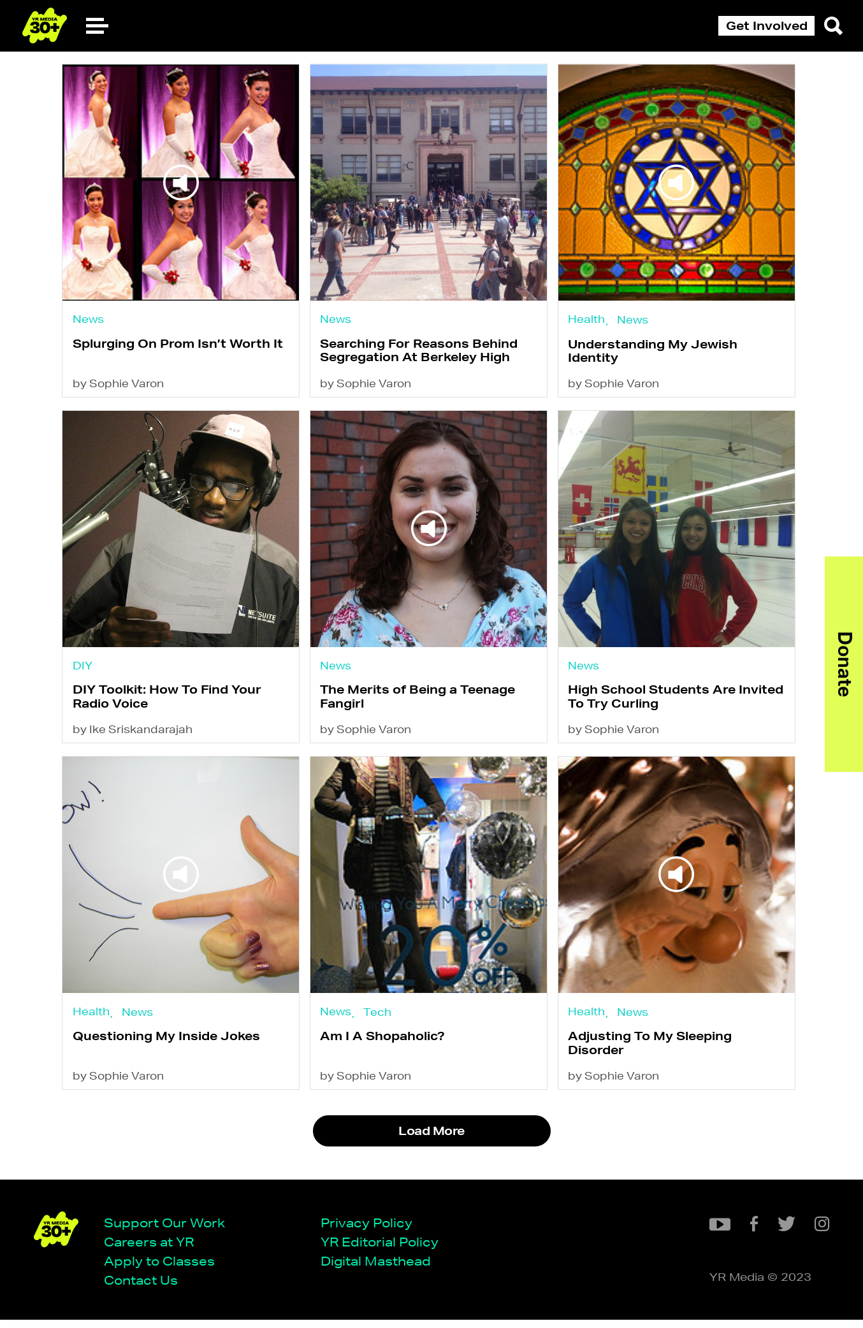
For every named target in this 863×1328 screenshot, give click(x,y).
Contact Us (145, 1287)
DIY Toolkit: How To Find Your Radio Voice (167, 703)
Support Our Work (168, 1229)
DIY (82, 671)
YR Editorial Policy (384, 1248)
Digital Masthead (380, 1268)
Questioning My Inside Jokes (166, 1048)
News (88, 319)
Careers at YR (153, 1248)
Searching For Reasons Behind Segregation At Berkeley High (422, 352)
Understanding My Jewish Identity (659, 352)
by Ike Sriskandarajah (132, 738)
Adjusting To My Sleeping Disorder (656, 1055)
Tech (380, 1022)
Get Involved (767, 25)
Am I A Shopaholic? (385, 1048)
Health (592, 319)
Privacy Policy (371, 1229)
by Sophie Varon (118, 387)
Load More (431, 1145)
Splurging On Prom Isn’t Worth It (178, 346)
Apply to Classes (163, 1268)
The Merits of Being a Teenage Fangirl (420, 703)
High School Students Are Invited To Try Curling (682, 703)
